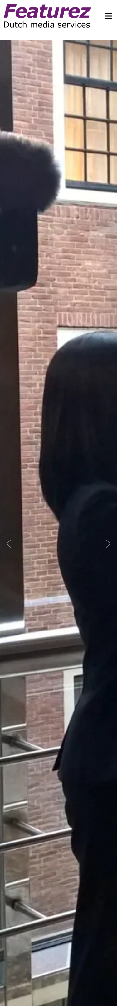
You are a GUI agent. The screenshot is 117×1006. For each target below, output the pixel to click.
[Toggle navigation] (106, 16)
